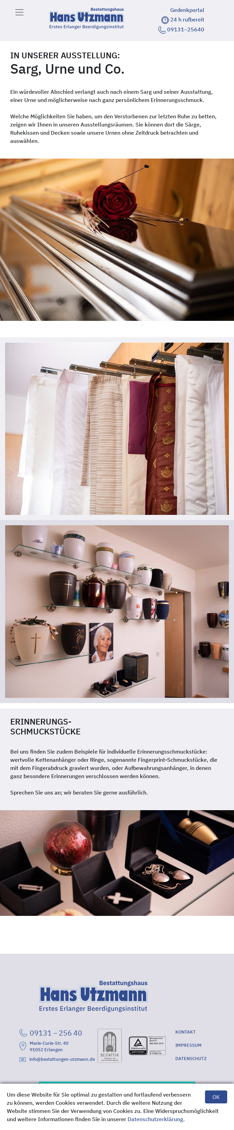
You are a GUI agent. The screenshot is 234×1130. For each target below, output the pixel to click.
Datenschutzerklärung (155, 1119)
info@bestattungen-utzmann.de (57, 1059)
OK (216, 1097)
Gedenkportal (187, 9)
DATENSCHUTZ (191, 1058)
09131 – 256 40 (50, 1033)
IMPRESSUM (188, 1045)
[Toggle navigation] (19, 12)
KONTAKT (185, 1032)
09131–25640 (181, 29)
